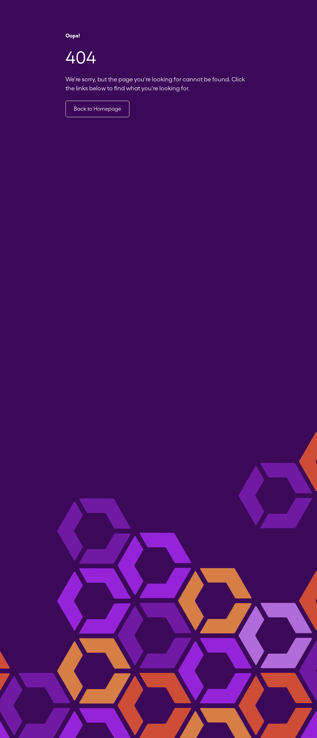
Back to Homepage (97, 109)
